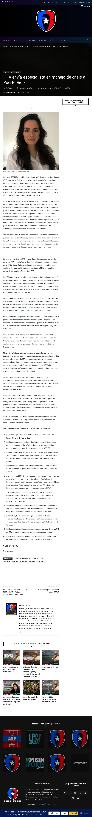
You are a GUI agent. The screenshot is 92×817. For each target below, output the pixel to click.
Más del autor (44, 644)
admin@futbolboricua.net (48, 804)
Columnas (12, 46)
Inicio (5, 46)
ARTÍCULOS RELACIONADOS (24, 644)
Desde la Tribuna (23, 46)
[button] (87, 40)
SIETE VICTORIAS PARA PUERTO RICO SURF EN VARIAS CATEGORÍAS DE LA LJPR (15, 592)
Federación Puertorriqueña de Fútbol (26, 558)
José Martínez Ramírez (27, 561)
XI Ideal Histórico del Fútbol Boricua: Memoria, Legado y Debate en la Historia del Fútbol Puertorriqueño (31, 671)
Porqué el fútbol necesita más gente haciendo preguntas (49, 699)
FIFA (41, 558)
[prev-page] (4, 708)
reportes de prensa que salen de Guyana (35, 310)
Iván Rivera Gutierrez (11, 561)
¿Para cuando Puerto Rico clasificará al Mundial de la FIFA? (10, 669)
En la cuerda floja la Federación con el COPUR (47, 591)
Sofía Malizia (41, 561)
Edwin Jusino (10, 92)
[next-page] (8, 708)
